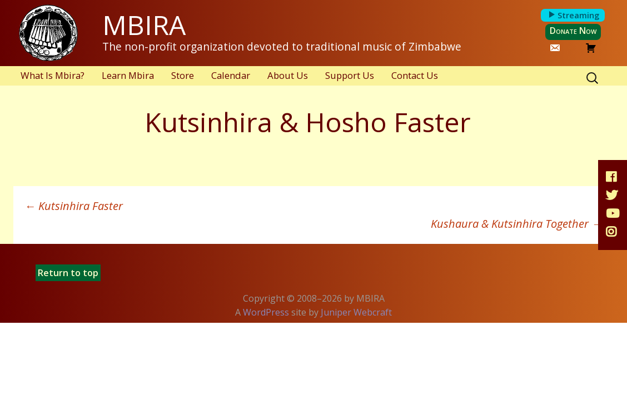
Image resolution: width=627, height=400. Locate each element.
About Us (287, 75)
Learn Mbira (128, 75)
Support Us (349, 75)
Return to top (68, 273)
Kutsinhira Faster (73, 205)
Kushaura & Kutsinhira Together (517, 223)
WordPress (266, 312)
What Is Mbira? (52, 75)
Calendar (230, 75)
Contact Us (414, 75)
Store (182, 75)
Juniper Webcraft (356, 312)
